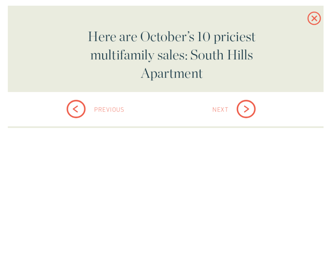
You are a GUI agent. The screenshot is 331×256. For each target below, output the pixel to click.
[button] (305, 24)
